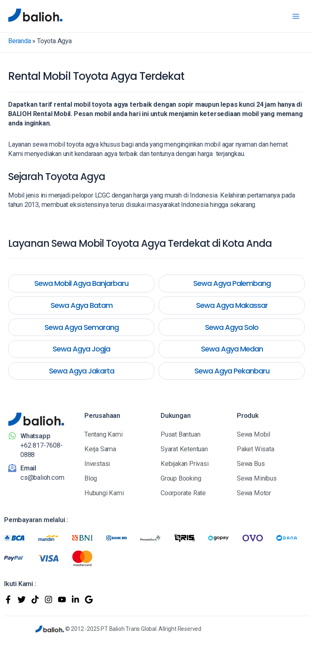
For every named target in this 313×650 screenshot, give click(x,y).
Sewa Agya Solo (231, 327)
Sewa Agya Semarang (81, 327)
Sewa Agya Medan (232, 349)
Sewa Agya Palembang (232, 283)
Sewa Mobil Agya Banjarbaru (81, 283)
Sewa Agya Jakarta (81, 371)
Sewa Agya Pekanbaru (231, 371)
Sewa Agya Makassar (232, 305)
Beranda (19, 41)
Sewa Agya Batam (81, 305)
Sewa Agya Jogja (81, 349)
